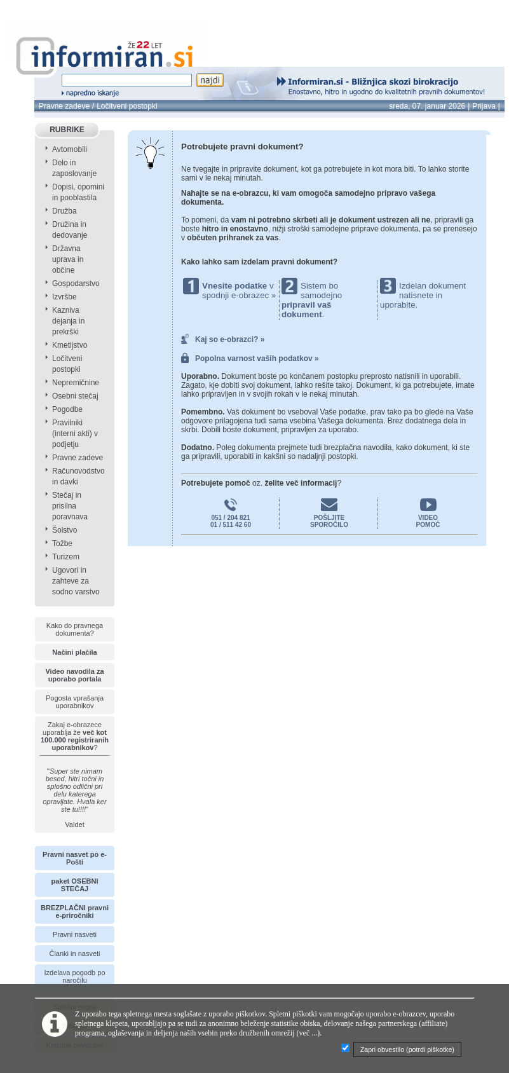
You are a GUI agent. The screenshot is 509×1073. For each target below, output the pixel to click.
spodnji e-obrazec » (239, 295)
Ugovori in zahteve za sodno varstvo (76, 581)
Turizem (65, 556)
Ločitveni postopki (127, 106)
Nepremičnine (75, 382)
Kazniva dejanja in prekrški (68, 321)
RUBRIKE (67, 129)
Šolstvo (64, 530)
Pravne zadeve (64, 106)
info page (49, 7)
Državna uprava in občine (67, 259)
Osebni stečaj (75, 396)
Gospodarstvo (76, 283)
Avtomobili (69, 149)
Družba (64, 211)
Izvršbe (64, 296)
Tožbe (62, 543)
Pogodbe (67, 409)
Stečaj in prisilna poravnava (70, 506)
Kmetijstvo (69, 345)
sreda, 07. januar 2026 (427, 106)
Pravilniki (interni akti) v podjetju (75, 433)
